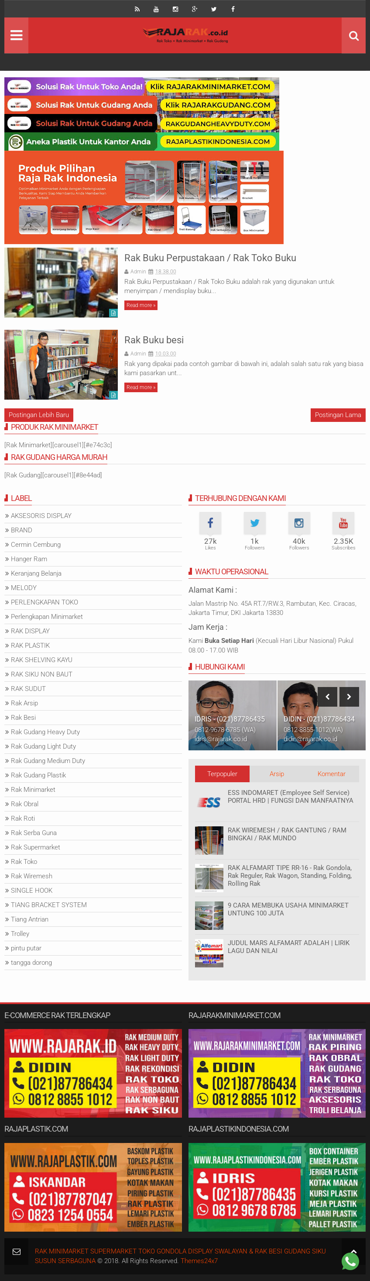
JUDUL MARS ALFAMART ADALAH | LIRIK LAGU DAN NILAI (288, 947)
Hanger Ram (29, 559)
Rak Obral (24, 804)
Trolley (20, 934)
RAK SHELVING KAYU (41, 660)
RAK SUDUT (28, 689)
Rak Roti (23, 818)
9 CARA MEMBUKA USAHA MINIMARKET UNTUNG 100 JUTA (288, 909)
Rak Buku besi (154, 340)
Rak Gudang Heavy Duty (45, 732)
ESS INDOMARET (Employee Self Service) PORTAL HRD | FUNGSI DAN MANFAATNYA (290, 797)
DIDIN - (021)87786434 (319, 719)
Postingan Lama (338, 415)
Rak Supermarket (35, 847)
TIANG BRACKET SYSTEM (49, 905)
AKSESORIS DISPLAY (41, 516)
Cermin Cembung (36, 545)
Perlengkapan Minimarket (47, 617)
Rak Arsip (24, 703)
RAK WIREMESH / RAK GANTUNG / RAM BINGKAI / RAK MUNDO (287, 834)
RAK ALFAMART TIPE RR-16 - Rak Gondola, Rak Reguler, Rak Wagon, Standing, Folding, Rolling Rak (290, 875)
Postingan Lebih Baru (39, 415)
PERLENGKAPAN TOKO (44, 602)
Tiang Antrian (29, 919)
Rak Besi (23, 718)
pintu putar (26, 948)
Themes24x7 (199, 1261)
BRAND (21, 530)
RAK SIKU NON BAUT (41, 674)
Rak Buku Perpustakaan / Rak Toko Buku (210, 257)
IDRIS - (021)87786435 (230, 719)
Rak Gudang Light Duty (43, 746)
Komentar (332, 774)
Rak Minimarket (33, 790)
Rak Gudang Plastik (38, 775)
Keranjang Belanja (36, 573)
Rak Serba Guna (34, 833)
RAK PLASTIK (30, 645)
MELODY (24, 588)
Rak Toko (24, 862)
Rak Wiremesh (31, 876)
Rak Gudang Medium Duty (48, 761)
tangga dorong (31, 963)
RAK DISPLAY (30, 631)
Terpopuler (222, 774)
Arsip (277, 774)
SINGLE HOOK (31, 890)
